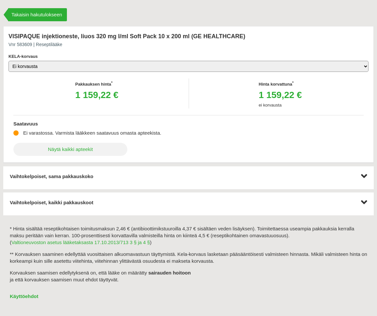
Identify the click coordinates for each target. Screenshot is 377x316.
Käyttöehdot (24, 296)
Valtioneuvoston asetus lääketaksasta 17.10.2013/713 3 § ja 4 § (80, 242)
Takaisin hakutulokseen (36, 14)
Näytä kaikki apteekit (70, 149)
